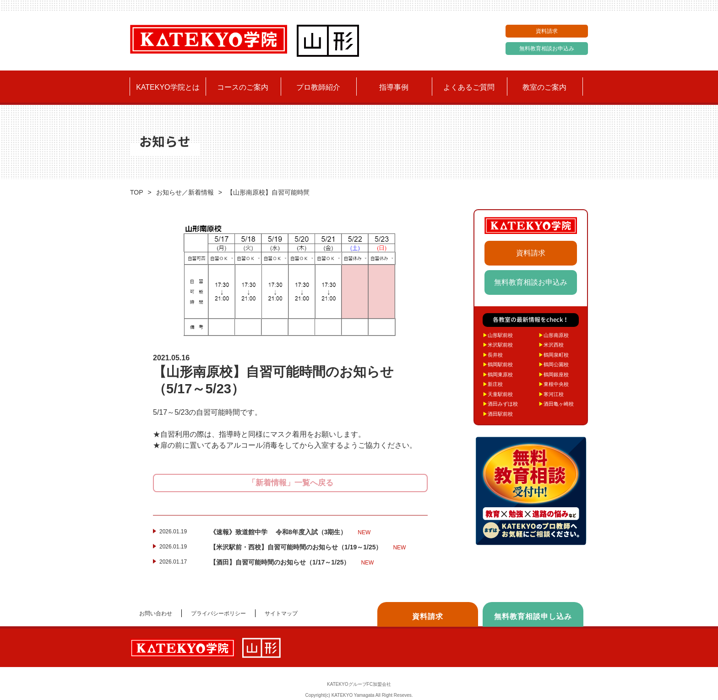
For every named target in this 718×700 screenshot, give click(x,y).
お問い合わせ (155, 613)
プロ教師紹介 (318, 87)
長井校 (493, 355)
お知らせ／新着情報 (185, 192)
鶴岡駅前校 (498, 364)
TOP (136, 192)
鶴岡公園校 (553, 364)
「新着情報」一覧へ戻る (290, 482)
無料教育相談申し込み (533, 616)
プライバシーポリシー (218, 613)
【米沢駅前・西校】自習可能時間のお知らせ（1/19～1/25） (308, 547)
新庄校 (493, 384)
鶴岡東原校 (498, 374)
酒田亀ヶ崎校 (556, 404)
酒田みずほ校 (500, 404)
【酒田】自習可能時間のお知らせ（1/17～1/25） (292, 563)
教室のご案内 (544, 87)
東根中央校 (553, 384)
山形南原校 (553, 335)
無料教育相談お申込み (546, 48)
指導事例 (393, 87)
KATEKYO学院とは (167, 87)
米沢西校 (551, 344)
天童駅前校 (498, 394)
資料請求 (547, 31)
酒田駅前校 (498, 414)
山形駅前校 (498, 335)
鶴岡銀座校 (553, 374)
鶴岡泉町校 (553, 355)
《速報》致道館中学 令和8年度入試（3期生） (290, 532)
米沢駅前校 (498, 344)
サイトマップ (281, 613)
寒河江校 (551, 394)
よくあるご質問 (469, 87)
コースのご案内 (242, 87)
